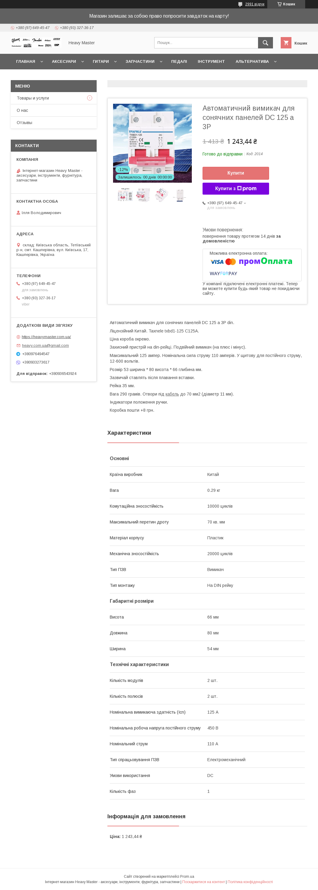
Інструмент (211, 61)
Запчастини (140, 61)
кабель (172, 394)
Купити (236, 172)
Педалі (179, 61)
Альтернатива (252, 61)
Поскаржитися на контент (203, 882)
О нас (22, 110)
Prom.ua (187, 876)
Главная (25, 61)
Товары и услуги (33, 98)
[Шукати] (265, 42)
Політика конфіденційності (250, 882)
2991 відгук (254, 4)
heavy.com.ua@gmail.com (45, 345)
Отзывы (24, 122)
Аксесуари (64, 61)
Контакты (27, 77)
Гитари (101, 61)
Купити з (235, 188)
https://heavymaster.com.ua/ (46, 337)
